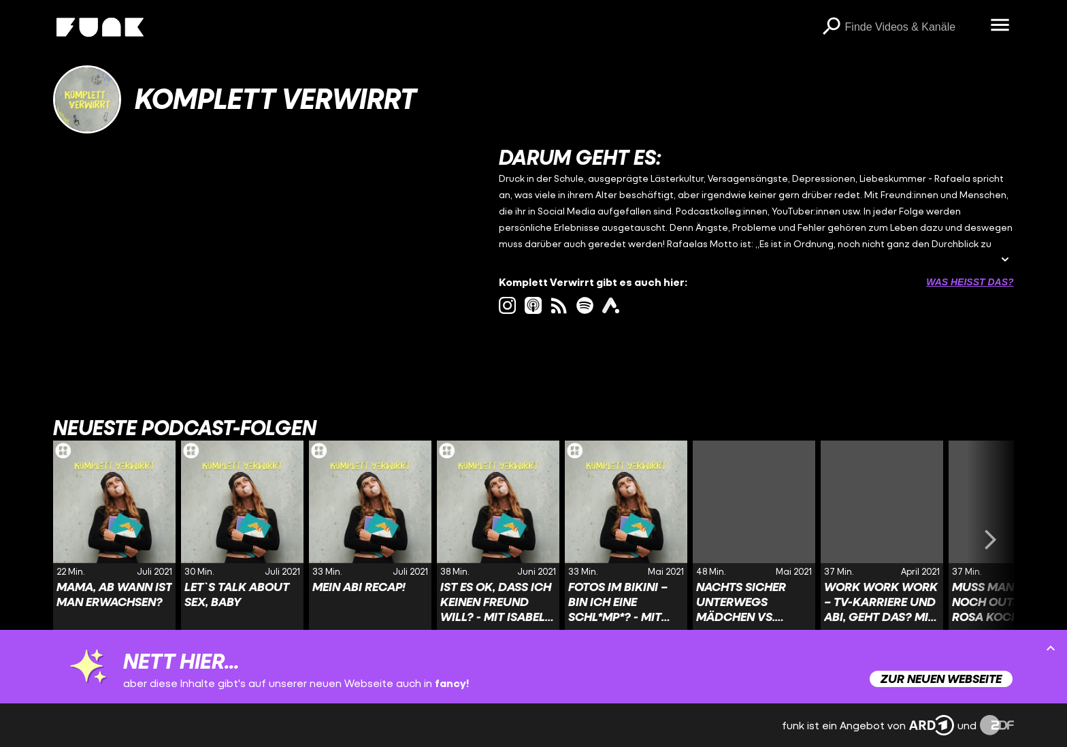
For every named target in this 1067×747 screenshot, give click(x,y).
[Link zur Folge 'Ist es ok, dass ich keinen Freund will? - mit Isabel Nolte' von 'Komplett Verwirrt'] (498, 539)
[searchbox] (913, 27)
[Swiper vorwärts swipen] (991, 539)
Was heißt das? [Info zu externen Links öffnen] (969, 281)
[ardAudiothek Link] (610, 305)
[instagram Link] (507, 305)
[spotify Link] (584, 305)
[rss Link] (559, 305)
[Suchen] (831, 27)
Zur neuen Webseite (941, 678)
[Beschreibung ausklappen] (1005, 260)
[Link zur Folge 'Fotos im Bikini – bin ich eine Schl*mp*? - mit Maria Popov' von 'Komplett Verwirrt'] (626, 539)
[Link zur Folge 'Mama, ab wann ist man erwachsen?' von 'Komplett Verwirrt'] (114, 539)
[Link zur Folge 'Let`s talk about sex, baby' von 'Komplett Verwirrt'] (242, 539)
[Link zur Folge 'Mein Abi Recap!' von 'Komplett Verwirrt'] (370, 539)
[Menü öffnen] (1000, 26)
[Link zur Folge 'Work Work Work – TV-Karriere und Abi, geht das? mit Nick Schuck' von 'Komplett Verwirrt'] (882, 539)
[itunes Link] (533, 305)
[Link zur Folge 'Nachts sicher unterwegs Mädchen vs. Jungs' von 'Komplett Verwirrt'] (754, 539)
